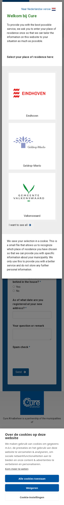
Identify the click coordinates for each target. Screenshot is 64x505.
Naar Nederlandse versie (38, 9)
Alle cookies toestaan (32, 478)
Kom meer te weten (17, 468)
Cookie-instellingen (32, 497)
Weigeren (32, 488)
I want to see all (18, 225)
